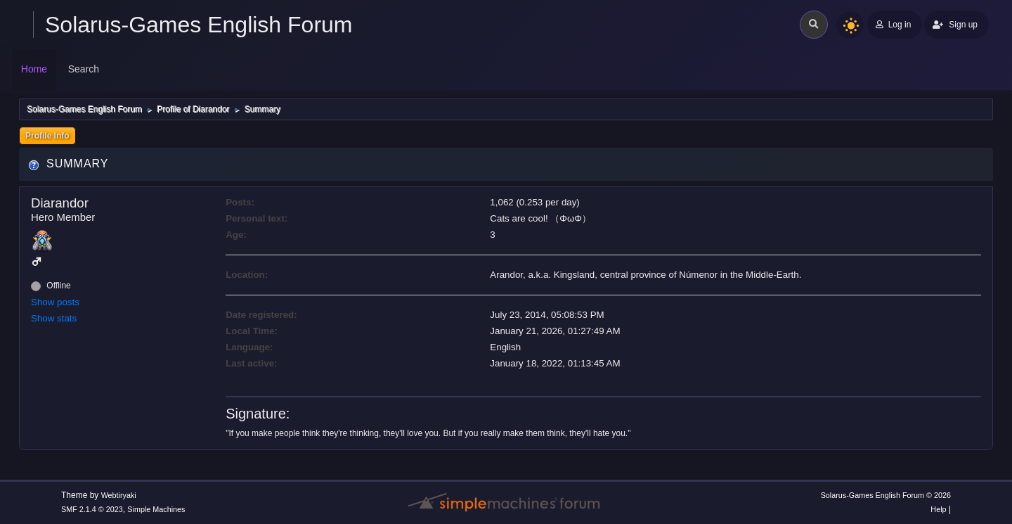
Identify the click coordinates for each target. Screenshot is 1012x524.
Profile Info (47, 136)
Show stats (54, 318)
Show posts (55, 302)
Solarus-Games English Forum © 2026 (886, 495)
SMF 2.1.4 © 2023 (92, 509)
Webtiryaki (118, 495)
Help (938, 509)
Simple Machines (156, 509)
